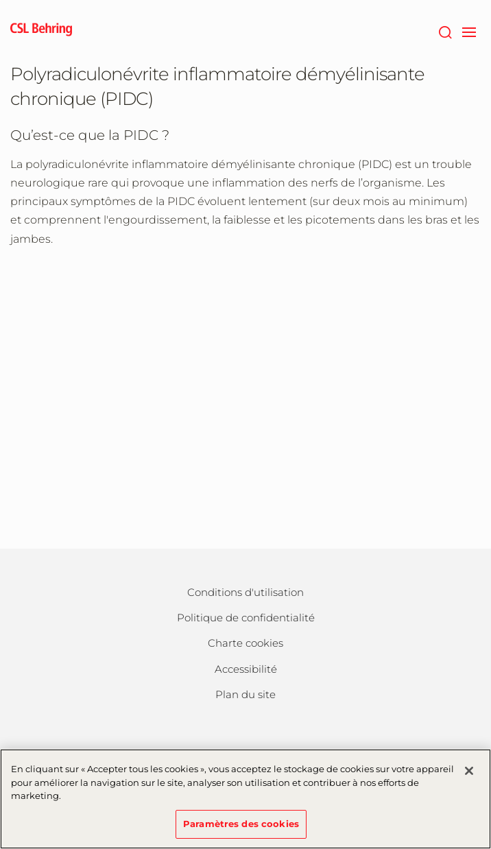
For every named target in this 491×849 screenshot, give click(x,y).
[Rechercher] (445, 31)
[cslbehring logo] (41, 31)
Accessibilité (246, 668)
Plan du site (245, 694)
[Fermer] (469, 780)
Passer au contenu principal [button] (0, 0)
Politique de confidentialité (246, 617)
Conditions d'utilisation (245, 592)
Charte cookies (245, 642)
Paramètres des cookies (241, 831)
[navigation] (469, 31)
